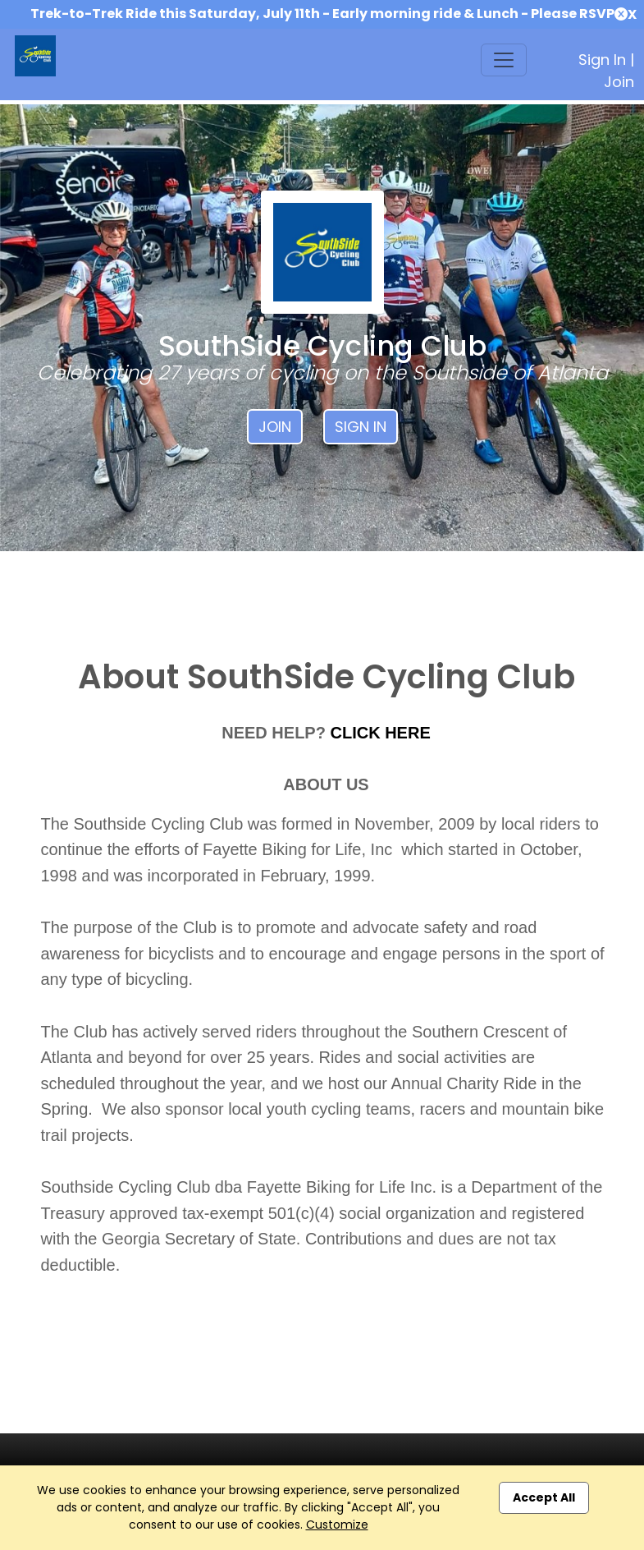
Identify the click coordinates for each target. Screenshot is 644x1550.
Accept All (544, 1497)
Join (619, 81)
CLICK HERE (381, 733)
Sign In (602, 59)
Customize (337, 1524)
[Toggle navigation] (504, 60)
